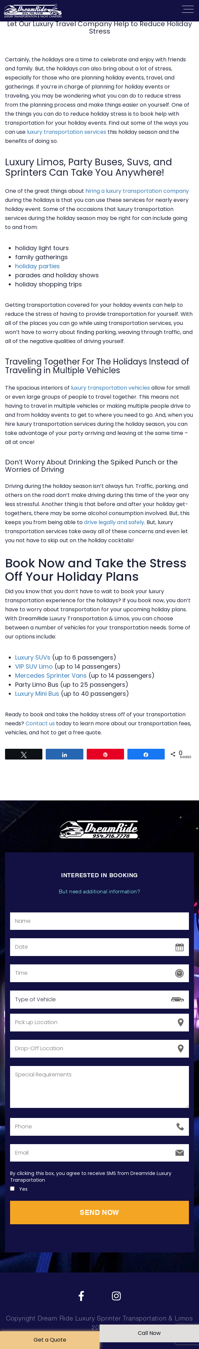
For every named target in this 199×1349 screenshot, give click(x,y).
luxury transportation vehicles (110, 388)
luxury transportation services (66, 132)
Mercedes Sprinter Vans (51, 675)
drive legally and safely (114, 522)
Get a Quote (50, 1340)
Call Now (149, 1333)
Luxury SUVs (32, 657)
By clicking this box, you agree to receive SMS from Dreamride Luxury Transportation (90, 1176)
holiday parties (37, 266)
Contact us (40, 723)
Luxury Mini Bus (37, 693)
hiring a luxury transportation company (137, 191)
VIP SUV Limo (34, 666)
